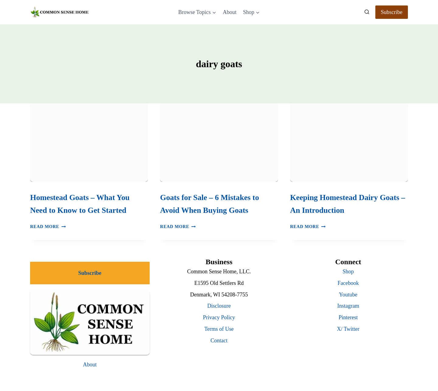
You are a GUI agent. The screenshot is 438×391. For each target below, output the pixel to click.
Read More (48, 226)
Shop (348, 271)
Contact (219, 340)
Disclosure (219, 306)
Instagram (348, 306)
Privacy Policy (219, 317)
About (229, 12)
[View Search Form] (366, 12)
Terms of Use (219, 329)
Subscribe (391, 12)
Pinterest (348, 317)
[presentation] (89, 142)
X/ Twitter (348, 329)
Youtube (348, 295)
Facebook (348, 283)
